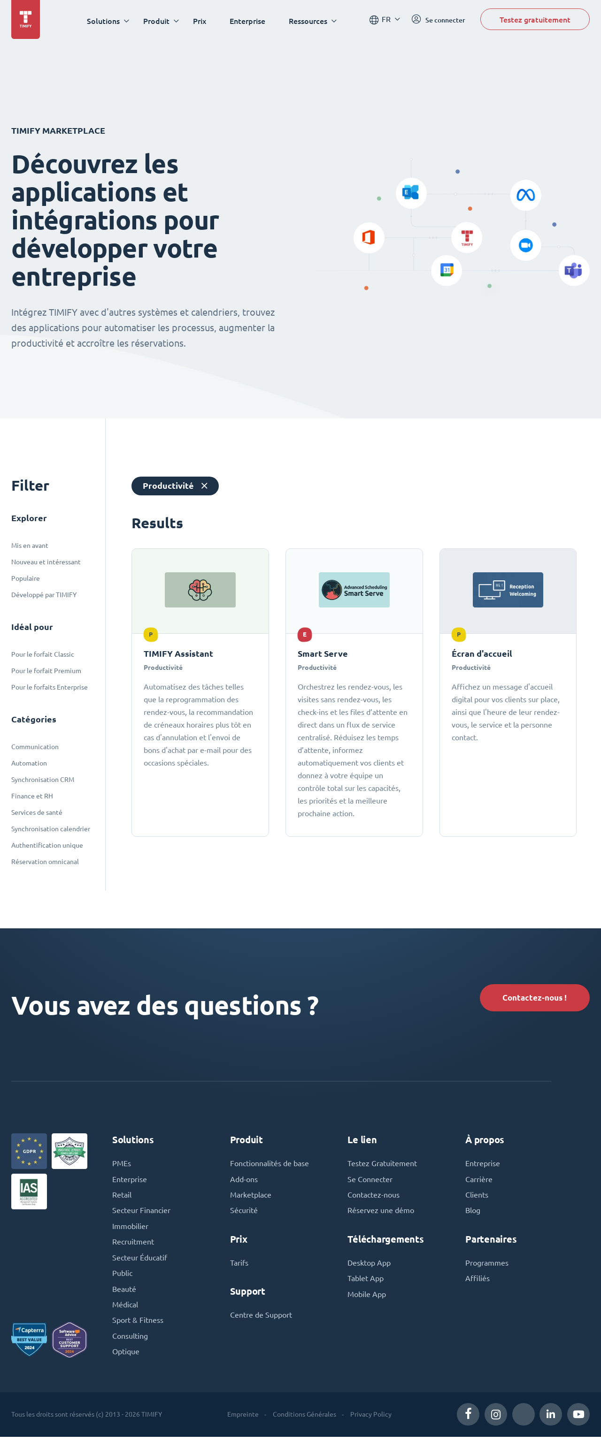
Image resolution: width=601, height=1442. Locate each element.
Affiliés (477, 1282)
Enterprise (249, 20)
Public (122, 1277)
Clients (476, 1197)
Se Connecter (370, 1181)
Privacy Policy (371, 1419)
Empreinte (243, 1419)
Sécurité (244, 1213)
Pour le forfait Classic (42, 654)
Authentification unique (47, 845)
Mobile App (366, 1298)
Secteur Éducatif (139, 1261)
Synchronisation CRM (42, 779)
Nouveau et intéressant (46, 562)
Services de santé (36, 812)
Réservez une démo (380, 1213)
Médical (125, 1309)
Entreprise (482, 1165)
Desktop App (369, 1266)
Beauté (124, 1293)
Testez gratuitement (535, 20)
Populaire (25, 578)
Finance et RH (32, 796)
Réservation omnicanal (45, 861)
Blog (472, 1213)
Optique (125, 1357)
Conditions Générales (304, 1419)
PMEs (121, 1165)
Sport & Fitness (137, 1325)
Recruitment (133, 1245)
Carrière (479, 1181)
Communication (35, 747)
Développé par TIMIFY (44, 595)
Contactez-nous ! (532, 998)
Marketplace (250, 1197)
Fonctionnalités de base (269, 1165)
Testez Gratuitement (382, 1165)
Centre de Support (261, 1318)
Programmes (487, 1266)
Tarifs (239, 1266)
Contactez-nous (373, 1197)
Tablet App (365, 1282)
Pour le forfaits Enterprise (49, 687)
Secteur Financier (141, 1213)
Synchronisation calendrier (50, 829)
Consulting (130, 1341)
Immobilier (130, 1229)
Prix (201, 20)
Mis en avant (29, 545)
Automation (29, 763)
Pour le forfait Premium (46, 671)
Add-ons (244, 1181)
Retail (121, 1197)
